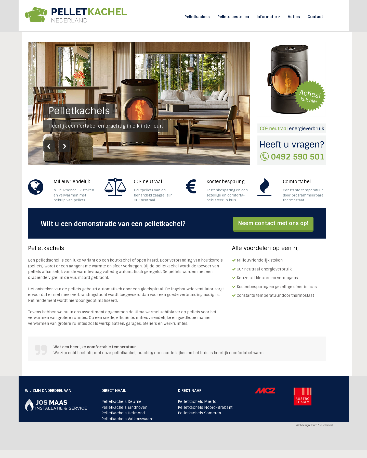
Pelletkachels (197, 16)
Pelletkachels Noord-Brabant (205, 407)
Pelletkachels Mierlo (197, 401)
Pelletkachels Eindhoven (124, 407)
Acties (294, 16)
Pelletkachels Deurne (121, 401)
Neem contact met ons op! (273, 223)
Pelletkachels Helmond (123, 413)
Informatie (268, 16)
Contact (315, 16)
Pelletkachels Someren (199, 413)
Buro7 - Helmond (322, 425)
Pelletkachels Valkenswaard (127, 419)
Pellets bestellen (233, 16)
